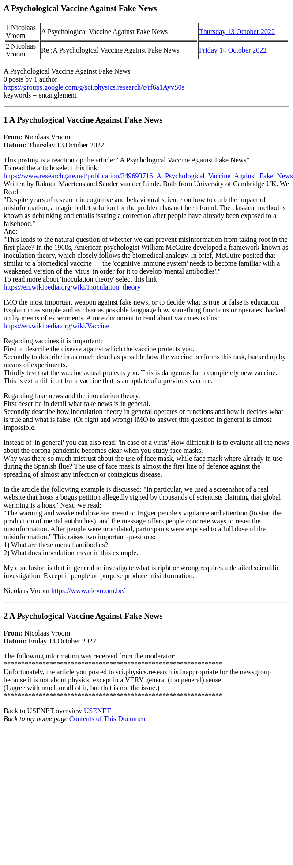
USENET (97, 711)
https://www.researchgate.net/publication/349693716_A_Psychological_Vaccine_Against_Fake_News (148, 176)
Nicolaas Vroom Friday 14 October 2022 (146, 655)
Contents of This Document (108, 718)
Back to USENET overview (44, 711)
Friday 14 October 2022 (233, 50)
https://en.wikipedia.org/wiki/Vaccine (56, 326)
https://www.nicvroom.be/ (88, 590)
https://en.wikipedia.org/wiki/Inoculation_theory (72, 287)
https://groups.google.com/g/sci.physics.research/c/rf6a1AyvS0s (94, 87)
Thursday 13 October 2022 (237, 31)
